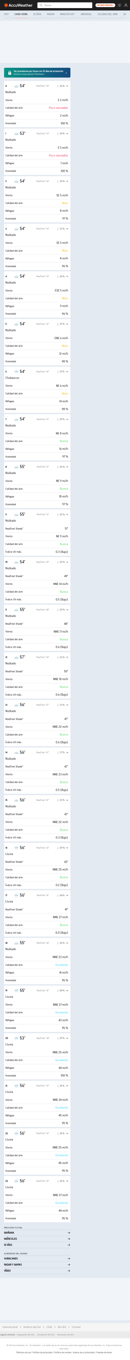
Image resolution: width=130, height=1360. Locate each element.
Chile (49, 1327)
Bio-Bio (62, 1327)
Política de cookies (63, 1352)
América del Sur (32, 1327)
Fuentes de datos (104, 1352)
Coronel (76, 1327)
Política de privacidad (43, 1352)
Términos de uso (23, 1352)
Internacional (10, 1327)
